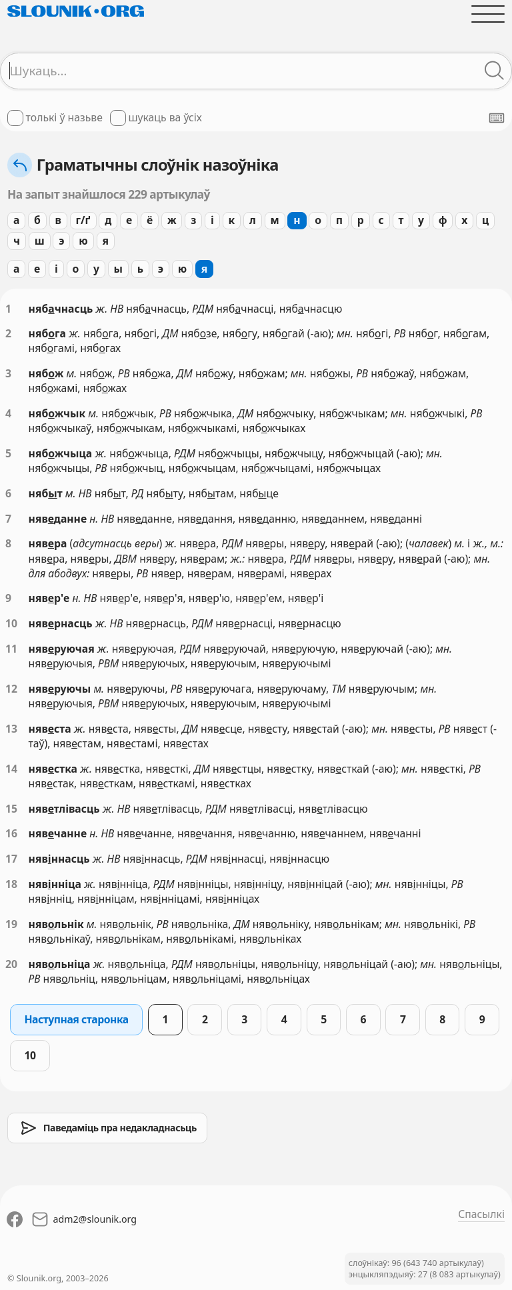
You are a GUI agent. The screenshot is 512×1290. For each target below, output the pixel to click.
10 (11, 623)
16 (11, 833)
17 (11, 858)
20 (11, 964)
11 (11, 648)
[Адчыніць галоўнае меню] (488, 14)
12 (11, 688)
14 (11, 768)
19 (11, 924)
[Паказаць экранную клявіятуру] (497, 118)
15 (11, 808)
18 (11, 884)
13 (11, 728)
